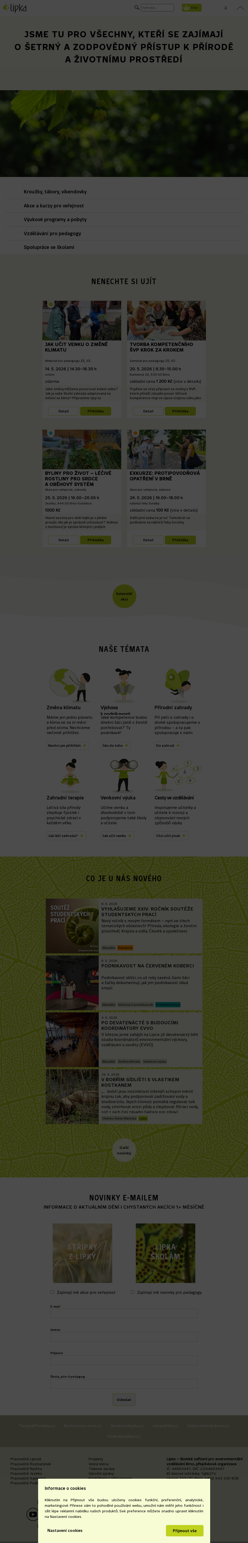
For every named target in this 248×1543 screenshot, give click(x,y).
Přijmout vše (185, 1530)
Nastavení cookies (65, 1530)
